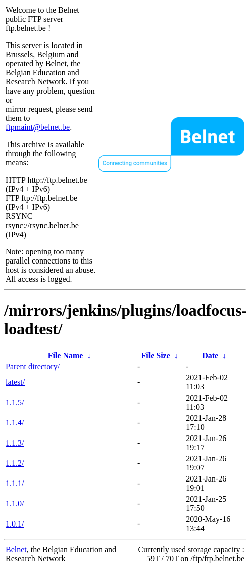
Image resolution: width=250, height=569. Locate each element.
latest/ (15, 382)
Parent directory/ (33, 366)
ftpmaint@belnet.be (38, 127)
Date (210, 355)
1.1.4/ (15, 422)
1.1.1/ (15, 483)
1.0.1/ (15, 523)
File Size (155, 355)
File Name (65, 355)
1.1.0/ (15, 503)
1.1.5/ (15, 402)
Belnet (16, 549)
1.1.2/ (15, 463)
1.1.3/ (15, 443)
